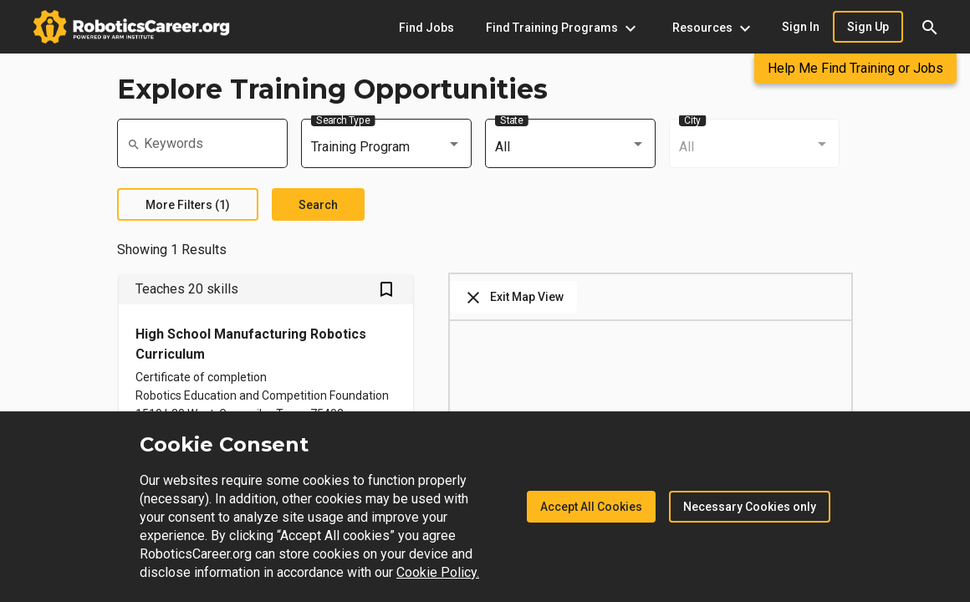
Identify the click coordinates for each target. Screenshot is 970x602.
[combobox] (386, 147)
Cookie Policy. (437, 572)
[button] (930, 27)
